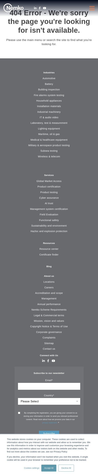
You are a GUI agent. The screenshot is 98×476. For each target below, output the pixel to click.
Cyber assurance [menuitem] (49, 197)
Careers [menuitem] (49, 287)
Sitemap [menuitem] (49, 343)
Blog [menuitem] (49, 266)
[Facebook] (40, 8)
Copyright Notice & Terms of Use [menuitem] (49, 326)
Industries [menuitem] (49, 72)
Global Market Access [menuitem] (49, 181)
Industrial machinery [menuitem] (49, 112)
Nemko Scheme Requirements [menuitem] (48, 309)
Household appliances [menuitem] (49, 100)
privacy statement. (50, 423)
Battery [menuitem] (49, 84)
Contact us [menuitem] (49, 348)
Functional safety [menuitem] (49, 220)
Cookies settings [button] (31, 468)
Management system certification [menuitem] (49, 209)
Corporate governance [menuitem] (49, 332)
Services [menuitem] (49, 175)
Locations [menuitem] (48, 281)
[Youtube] (44, 8)
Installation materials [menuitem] (49, 106)
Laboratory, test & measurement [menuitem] (49, 123)
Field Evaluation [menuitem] (49, 214)
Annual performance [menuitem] (49, 304)
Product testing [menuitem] (49, 192)
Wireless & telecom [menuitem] (49, 156)
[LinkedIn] (35, 8)
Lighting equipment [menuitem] (49, 128)
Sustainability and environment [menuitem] (49, 225)
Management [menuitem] (48, 298)
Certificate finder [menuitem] (48, 254)
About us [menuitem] (49, 276)
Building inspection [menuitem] (49, 89)
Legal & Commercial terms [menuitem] (49, 315)
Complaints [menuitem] (49, 337)
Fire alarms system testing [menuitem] (49, 95)
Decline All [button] (66, 468)
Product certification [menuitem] (49, 186)
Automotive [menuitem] (49, 78)
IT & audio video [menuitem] (49, 117)
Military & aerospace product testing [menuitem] (49, 145)
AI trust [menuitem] (49, 203)
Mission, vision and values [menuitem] (49, 321)
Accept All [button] (48, 468)
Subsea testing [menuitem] (49, 150)
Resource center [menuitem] (49, 249)
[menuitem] (49, 167)
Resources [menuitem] (49, 243)
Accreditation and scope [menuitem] (49, 293)
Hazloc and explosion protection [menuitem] (49, 231)
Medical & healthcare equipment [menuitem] (48, 139)
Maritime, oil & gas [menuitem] (49, 134)
